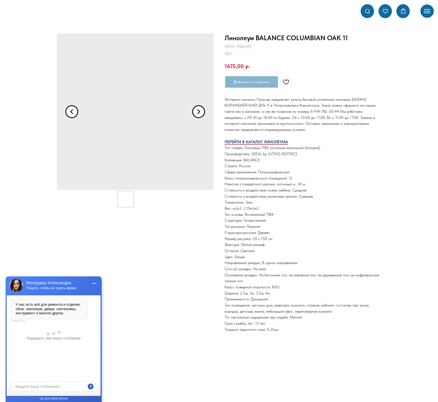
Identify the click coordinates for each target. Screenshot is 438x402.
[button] (367, 11)
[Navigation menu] (427, 11)
